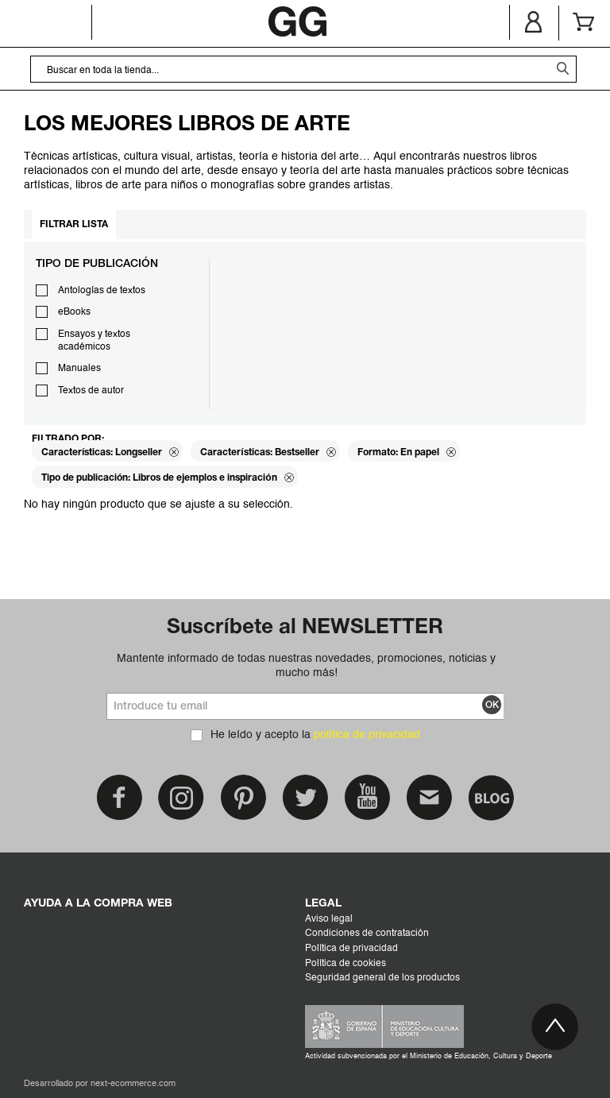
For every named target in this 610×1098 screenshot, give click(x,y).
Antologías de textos (101, 291)
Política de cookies (345, 963)
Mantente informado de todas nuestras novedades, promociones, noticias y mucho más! (306, 666)
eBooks (74, 312)
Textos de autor (91, 391)
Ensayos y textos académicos (94, 341)
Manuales (79, 368)
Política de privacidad (351, 948)
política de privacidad (367, 734)
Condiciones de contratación (367, 933)
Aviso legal (329, 919)
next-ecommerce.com (133, 1084)
